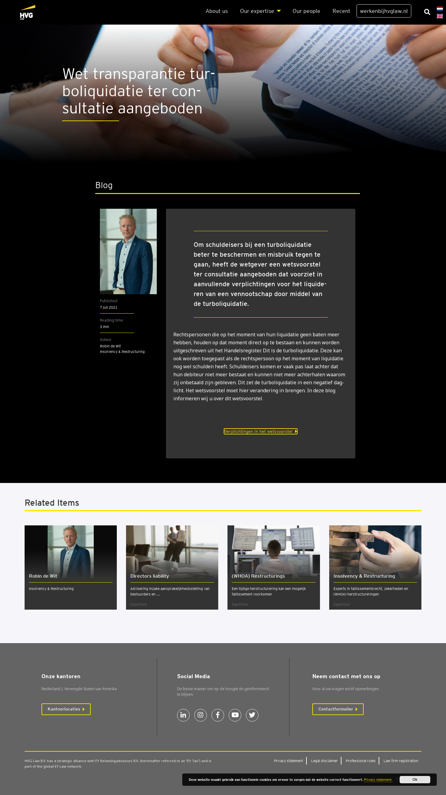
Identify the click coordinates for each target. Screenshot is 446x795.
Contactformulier (335, 708)
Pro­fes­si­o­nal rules (361, 760)
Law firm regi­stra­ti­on (401, 760)
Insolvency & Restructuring (51, 588)
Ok (414, 779)
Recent (341, 11)
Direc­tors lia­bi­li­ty (149, 576)
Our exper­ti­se (257, 11)
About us (217, 11)
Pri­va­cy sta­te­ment (288, 760)
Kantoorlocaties (64, 708)
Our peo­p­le (306, 11)
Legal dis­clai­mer (324, 760)
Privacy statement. (378, 779)
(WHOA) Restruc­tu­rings (258, 576)
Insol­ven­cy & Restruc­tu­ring (364, 576)
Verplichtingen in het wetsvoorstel (258, 431)
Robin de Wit (43, 576)
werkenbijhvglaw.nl (384, 11)
